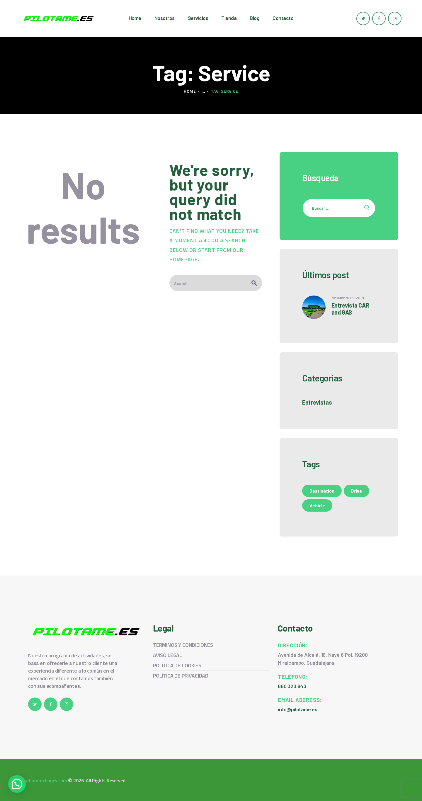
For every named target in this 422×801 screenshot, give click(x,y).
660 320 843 (292, 686)
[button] (17, 784)
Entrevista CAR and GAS (350, 309)
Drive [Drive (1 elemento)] (356, 490)
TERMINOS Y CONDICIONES (183, 645)
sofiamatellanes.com (45, 780)
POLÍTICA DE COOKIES (177, 665)
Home (190, 91)
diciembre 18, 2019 (347, 297)
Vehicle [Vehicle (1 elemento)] (317, 505)
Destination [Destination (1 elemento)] (321, 490)
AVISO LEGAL (167, 655)
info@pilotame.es (297, 709)
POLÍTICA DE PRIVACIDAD (180, 676)
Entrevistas (317, 402)
